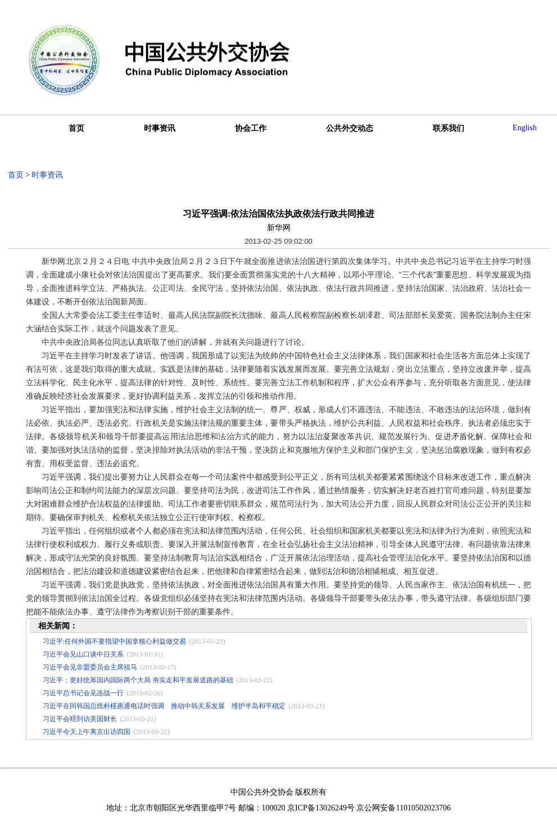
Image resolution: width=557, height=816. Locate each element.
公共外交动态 (349, 128)
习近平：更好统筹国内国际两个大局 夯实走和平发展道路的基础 (138, 680)
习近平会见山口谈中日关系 (83, 654)
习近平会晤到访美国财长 (80, 719)
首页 (76, 128)
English (525, 128)
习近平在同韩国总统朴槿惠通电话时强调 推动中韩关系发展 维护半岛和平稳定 (164, 706)
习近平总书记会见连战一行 (83, 693)
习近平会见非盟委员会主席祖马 (90, 667)
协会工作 (250, 128)
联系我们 (448, 128)
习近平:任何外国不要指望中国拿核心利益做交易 (114, 641)
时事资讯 (159, 128)
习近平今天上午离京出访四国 (86, 732)
